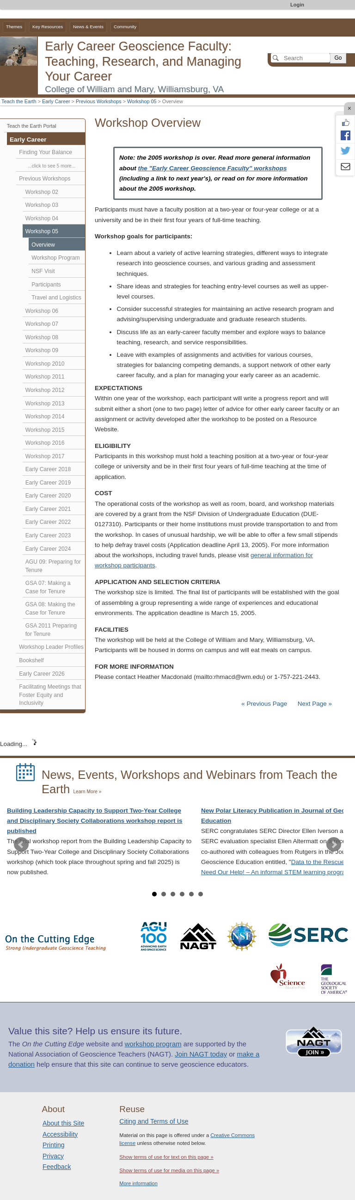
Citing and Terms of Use (153, 1121)
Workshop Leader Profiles (51, 647)
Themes (14, 26)
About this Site (63, 1123)
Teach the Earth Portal (31, 126)
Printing (53, 1145)
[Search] (300, 57)
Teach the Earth (19, 101)
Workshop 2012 (45, 390)
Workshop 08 (41, 337)
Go (338, 58)
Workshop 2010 (45, 364)
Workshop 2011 (45, 376)
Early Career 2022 (48, 522)
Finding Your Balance (45, 152)
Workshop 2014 (45, 416)
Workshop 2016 (45, 443)
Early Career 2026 (42, 674)
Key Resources (47, 26)
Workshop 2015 (45, 430)
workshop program (153, 1044)
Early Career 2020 (48, 495)
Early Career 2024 (48, 549)
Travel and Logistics (56, 297)
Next (333, 844)
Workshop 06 (41, 311)
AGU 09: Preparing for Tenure (53, 566)
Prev (21, 844)
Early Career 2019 (48, 482)
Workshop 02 (41, 192)
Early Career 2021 (48, 509)
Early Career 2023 (48, 535)
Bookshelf (31, 660)
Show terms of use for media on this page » (169, 1170)
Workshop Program (55, 258)
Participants (46, 284)
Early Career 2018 (48, 469)
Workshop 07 (41, 324)
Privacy (53, 1156)
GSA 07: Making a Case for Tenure (48, 587)
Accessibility (60, 1134)
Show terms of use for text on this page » (166, 1157)
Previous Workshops (99, 101)
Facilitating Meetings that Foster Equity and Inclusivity (50, 695)
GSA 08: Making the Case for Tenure (50, 608)
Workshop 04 (41, 218)
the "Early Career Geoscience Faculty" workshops (212, 168)
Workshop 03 (41, 205)
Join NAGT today (201, 1054)
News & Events (88, 26)
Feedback (57, 1166)
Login (297, 4)
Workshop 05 (141, 101)
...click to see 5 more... (51, 165)
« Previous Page (264, 703)
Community (125, 26)
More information (138, 1183)
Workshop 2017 (45, 456)
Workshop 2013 (45, 403)
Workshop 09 (41, 350)
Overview (43, 245)
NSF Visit (43, 271)
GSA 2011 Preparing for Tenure (51, 629)
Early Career (56, 101)
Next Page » (314, 703)
